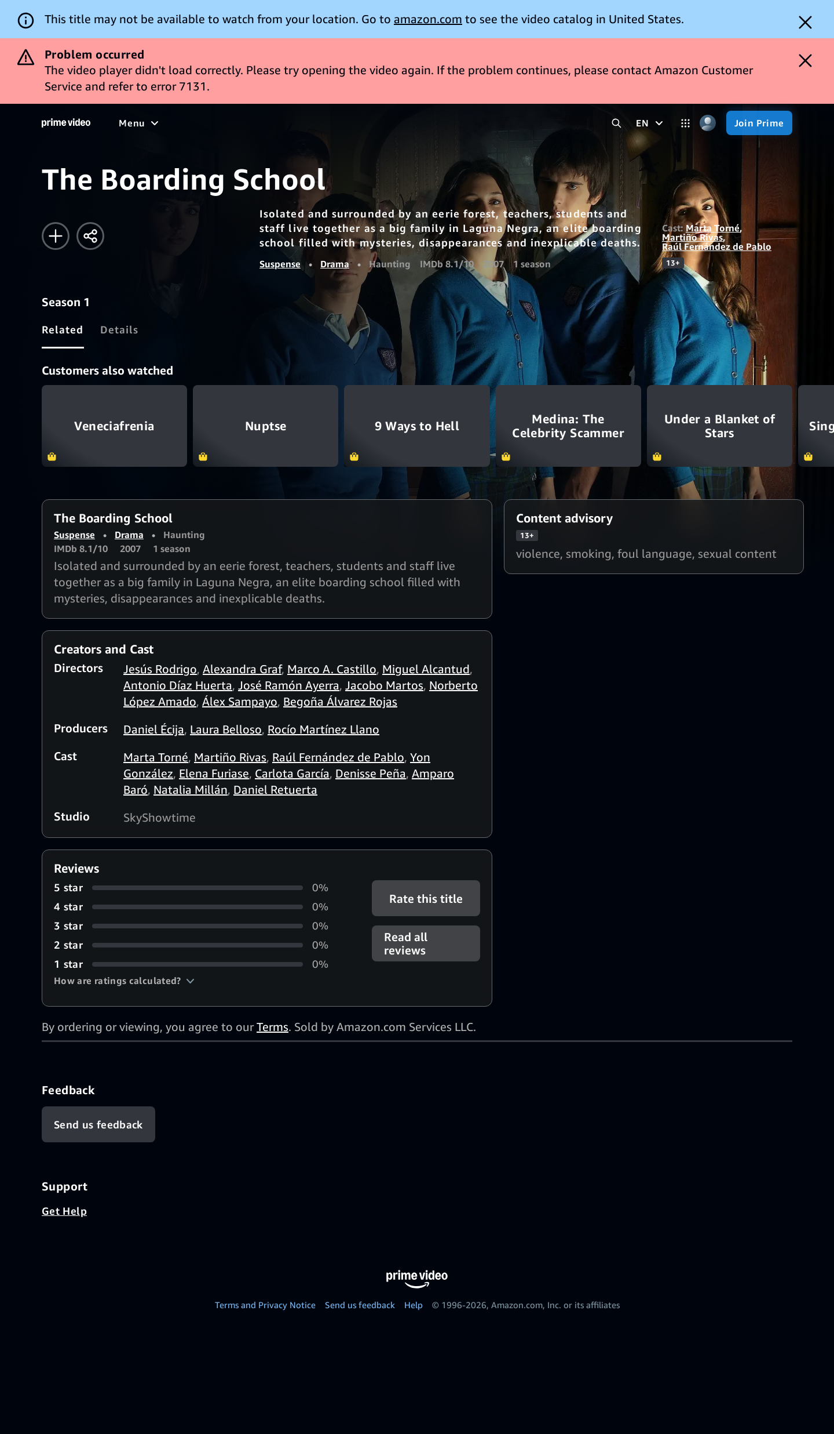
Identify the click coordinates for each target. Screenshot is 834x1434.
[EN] (651, 123)
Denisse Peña (370, 773)
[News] (324, 123)
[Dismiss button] (805, 22)
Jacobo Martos (384, 685)
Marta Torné (713, 228)
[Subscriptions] (445, 123)
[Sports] (280, 123)
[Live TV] (370, 123)
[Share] (90, 236)
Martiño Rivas (692, 237)
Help (413, 1304)
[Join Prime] (759, 123)
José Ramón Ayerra (288, 685)
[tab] (63, 329)
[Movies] (171, 123)
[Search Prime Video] (616, 123)
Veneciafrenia (114, 426)
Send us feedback (360, 1304)
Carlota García (292, 773)
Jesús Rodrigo (160, 669)
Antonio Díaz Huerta (177, 685)
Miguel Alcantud (426, 669)
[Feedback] (98, 1124)
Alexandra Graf (242, 669)
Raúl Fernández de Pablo (716, 246)
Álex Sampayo (239, 701)
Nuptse (265, 426)
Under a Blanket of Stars (719, 426)
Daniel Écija (153, 729)
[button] (124, 980)
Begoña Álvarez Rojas (340, 701)
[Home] (66, 123)
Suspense (280, 264)
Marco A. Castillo (331, 669)
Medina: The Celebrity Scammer (568, 426)
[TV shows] (226, 123)
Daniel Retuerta (275, 789)
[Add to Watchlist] (56, 236)
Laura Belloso (226, 729)
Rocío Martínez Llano (323, 729)
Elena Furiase (214, 773)
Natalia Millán (190, 789)
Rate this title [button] (426, 898)
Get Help (64, 1210)
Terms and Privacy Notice (265, 1304)
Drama (334, 264)
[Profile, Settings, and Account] (708, 123)
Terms (272, 1026)
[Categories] (685, 123)
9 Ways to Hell (416, 426)
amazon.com (428, 19)
